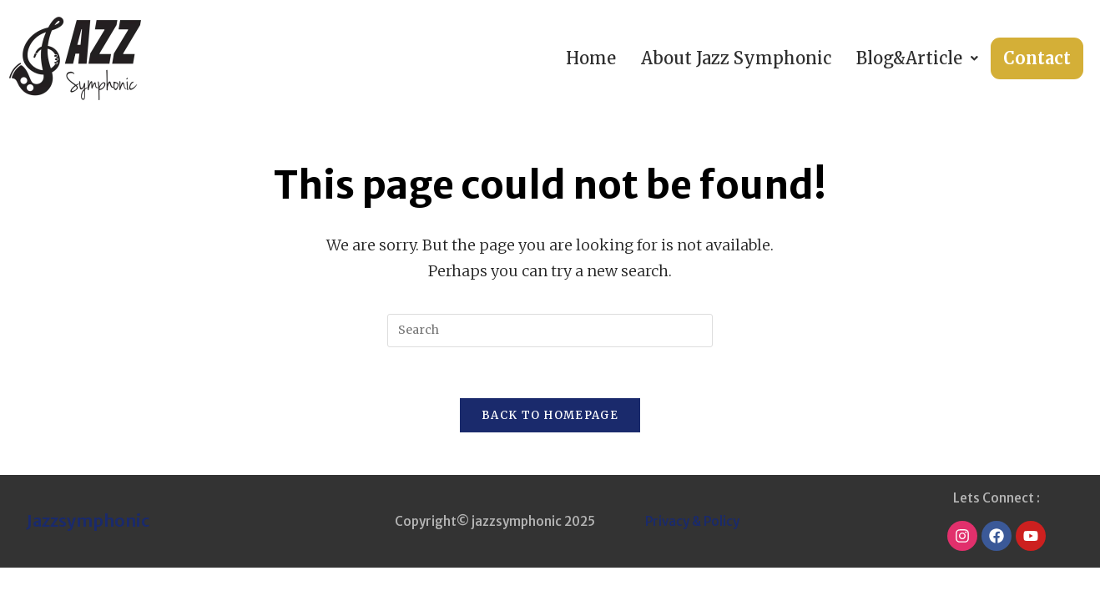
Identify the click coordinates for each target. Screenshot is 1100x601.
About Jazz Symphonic (736, 58)
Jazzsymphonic (88, 520)
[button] (917, 58)
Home (591, 58)
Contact (1037, 58)
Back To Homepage (550, 415)
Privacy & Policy (692, 521)
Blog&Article (917, 58)
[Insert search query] (550, 330)
